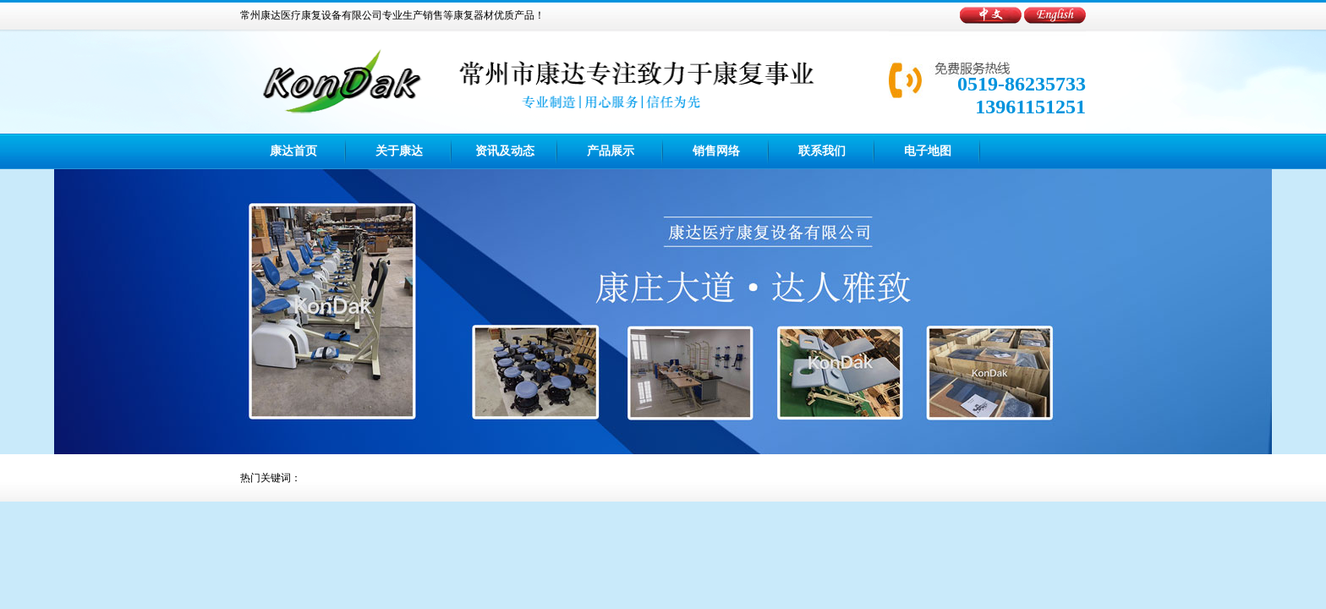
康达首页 (293, 151)
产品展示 (610, 151)
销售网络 (716, 151)
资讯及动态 (504, 151)
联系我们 (822, 151)
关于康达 (399, 151)
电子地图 (927, 151)
